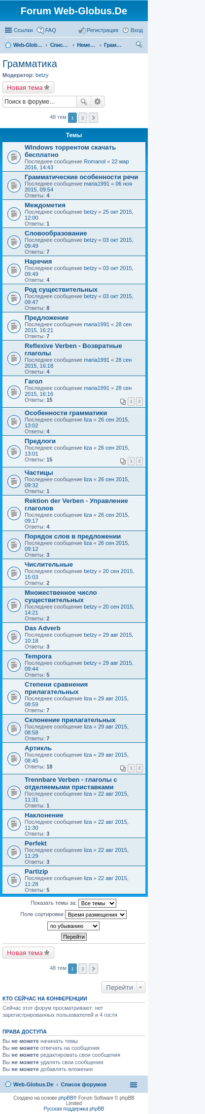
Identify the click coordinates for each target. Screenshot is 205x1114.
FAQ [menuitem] (50, 30)
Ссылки (23, 30)
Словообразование (56, 233)
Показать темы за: (73, 903)
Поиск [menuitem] (140, 46)
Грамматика (114, 45)
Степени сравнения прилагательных (56, 688)
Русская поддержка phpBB (73, 1109)
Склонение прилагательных (70, 720)
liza (88, 420)
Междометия (45, 205)
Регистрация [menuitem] (102, 30)
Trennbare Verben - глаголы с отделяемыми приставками (71, 783)
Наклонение (44, 815)
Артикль (38, 748)
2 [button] (82, 968)
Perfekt (36, 843)
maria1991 (96, 360)
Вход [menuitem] (137, 30)
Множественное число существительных (61, 596)
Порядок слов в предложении (73, 536)
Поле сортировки (73, 914)
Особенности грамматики (66, 413)
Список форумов (60, 45)
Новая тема (25, 87)
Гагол (33, 381)
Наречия (38, 261)
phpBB (66, 1098)
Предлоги (40, 441)
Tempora (38, 656)
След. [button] (93, 968)
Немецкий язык (87, 45)
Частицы (39, 472)
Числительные (49, 564)
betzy (41, 75)
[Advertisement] (131, 197)
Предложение (46, 317)
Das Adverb (43, 628)
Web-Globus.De (28, 45)
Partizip (36, 871)
